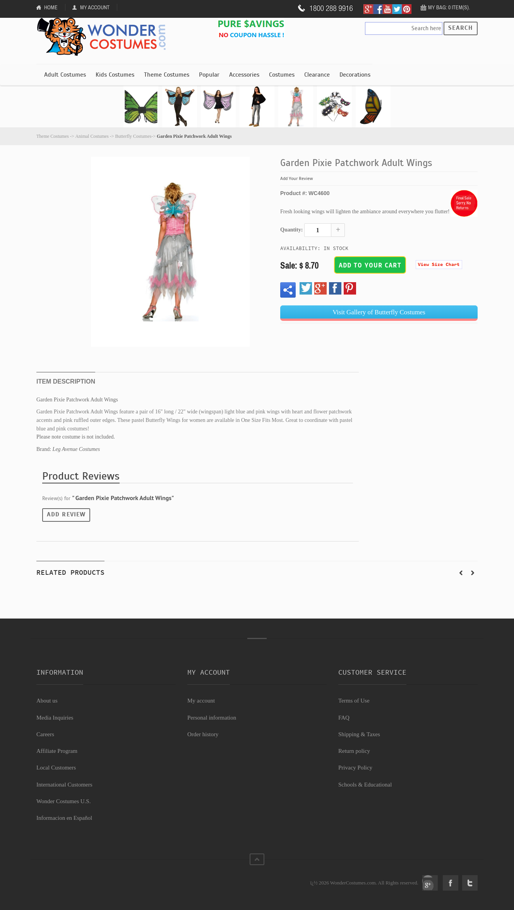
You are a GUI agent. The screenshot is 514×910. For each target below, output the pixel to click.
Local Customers (56, 767)
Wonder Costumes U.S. (63, 801)
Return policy (354, 751)
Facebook (450, 883)
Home (51, 7)
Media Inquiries (54, 718)
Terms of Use (354, 700)
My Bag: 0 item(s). (449, 7)
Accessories (244, 75)
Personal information (211, 718)
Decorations (354, 75)
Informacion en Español (64, 818)
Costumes (282, 75)
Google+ (430, 883)
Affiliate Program (56, 751)
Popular (209, 75)
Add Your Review (296, 178)
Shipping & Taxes (359, 734)
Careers (45, 734)
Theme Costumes (166, 75)
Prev (461, 573)
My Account (95, 7)
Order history (202, 734)
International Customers (64, 784)
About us (47, 700)
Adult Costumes (65, 75)
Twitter (470, 883)
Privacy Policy (355, 767)
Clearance (317, 75)
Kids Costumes (115, 75)
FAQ (344, 718)
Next (473, 573)
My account (201, 700)
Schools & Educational (365, 784)
